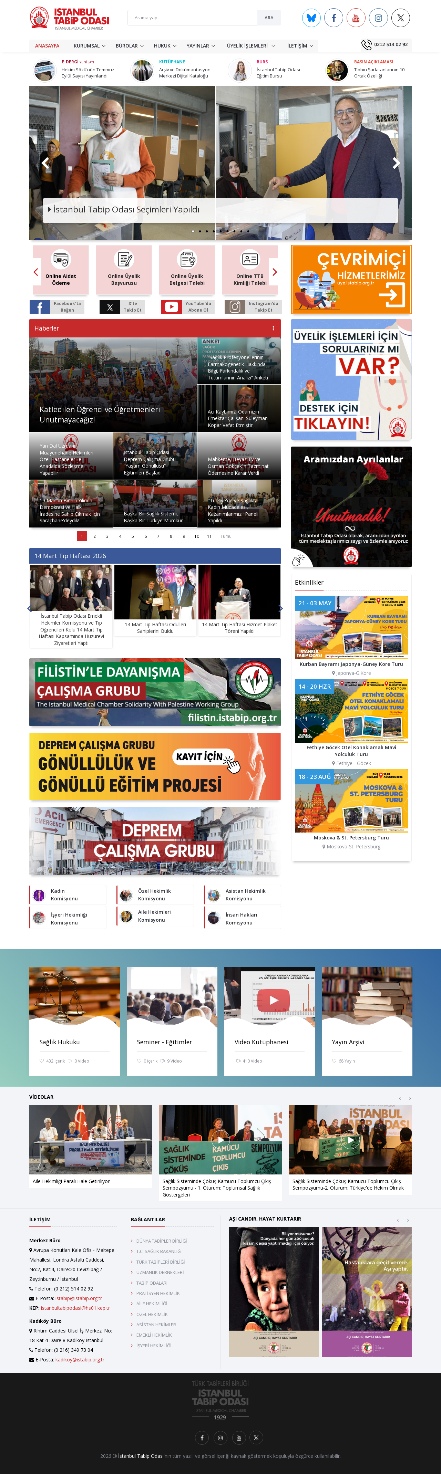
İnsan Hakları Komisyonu (241, 918)
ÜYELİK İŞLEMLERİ (251, 45)
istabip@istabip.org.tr (78, 1298)
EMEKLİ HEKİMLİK (154, 1335)
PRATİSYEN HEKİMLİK (158, 1293)
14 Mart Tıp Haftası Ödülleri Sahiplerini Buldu (155, 628)
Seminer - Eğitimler (164, 1042)
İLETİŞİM (297, 45)
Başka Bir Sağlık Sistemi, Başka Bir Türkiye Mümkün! (154, 517)
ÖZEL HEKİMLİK (152, 1314)
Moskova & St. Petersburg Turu (351, 837)
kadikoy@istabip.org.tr (79, 1359)
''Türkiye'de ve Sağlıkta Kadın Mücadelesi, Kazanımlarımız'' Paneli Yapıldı (233, 510)
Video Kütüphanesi (261, 1042)
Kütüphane (172, 62)
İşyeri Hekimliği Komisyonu (69, 918)
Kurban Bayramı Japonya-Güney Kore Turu (351, 664)
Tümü (226, 536)
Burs (262, 62)
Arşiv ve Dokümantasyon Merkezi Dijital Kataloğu (185, 72)
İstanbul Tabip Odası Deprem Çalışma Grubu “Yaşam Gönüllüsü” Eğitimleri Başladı (150, 462)
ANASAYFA (47, 45)
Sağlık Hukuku (60, 1042)
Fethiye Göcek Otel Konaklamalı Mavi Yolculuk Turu (351, 750)
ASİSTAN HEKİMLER (156, 1324)
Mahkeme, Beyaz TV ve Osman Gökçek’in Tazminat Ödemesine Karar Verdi (238, 466)
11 (209, 536)
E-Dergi (78, 62)
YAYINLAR (198, 45)
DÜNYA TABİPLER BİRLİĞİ (161, 1241)
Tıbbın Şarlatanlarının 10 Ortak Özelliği (379, 72)
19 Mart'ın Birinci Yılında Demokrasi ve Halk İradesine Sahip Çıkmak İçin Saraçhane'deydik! (70, 510)
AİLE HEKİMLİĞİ (151, 1303)
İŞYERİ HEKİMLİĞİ (154, 1345)
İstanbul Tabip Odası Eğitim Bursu (278, 72)
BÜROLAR (127, 45)
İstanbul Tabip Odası (141, 1456)
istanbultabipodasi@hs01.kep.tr (75, 1308)
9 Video (171, 1061)
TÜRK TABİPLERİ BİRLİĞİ (160, 1262)
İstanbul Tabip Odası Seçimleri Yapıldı (123, 209)
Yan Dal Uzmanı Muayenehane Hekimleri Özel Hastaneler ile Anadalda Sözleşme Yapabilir (66, 459)
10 (196, 536)
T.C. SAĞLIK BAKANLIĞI (159, 1251)
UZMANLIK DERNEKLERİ (160, 1272)
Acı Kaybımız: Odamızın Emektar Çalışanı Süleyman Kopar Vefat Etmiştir (238, 418)
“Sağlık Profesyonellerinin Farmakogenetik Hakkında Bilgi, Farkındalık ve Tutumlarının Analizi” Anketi (238, 367)
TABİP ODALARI (151, 1283)
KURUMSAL (87, 45)
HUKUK (162, 45)
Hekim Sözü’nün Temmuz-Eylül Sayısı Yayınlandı (89, 72)
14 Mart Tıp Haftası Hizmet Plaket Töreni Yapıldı (239, 628)
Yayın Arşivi (348, 1042)
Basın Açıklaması (373, 62)
